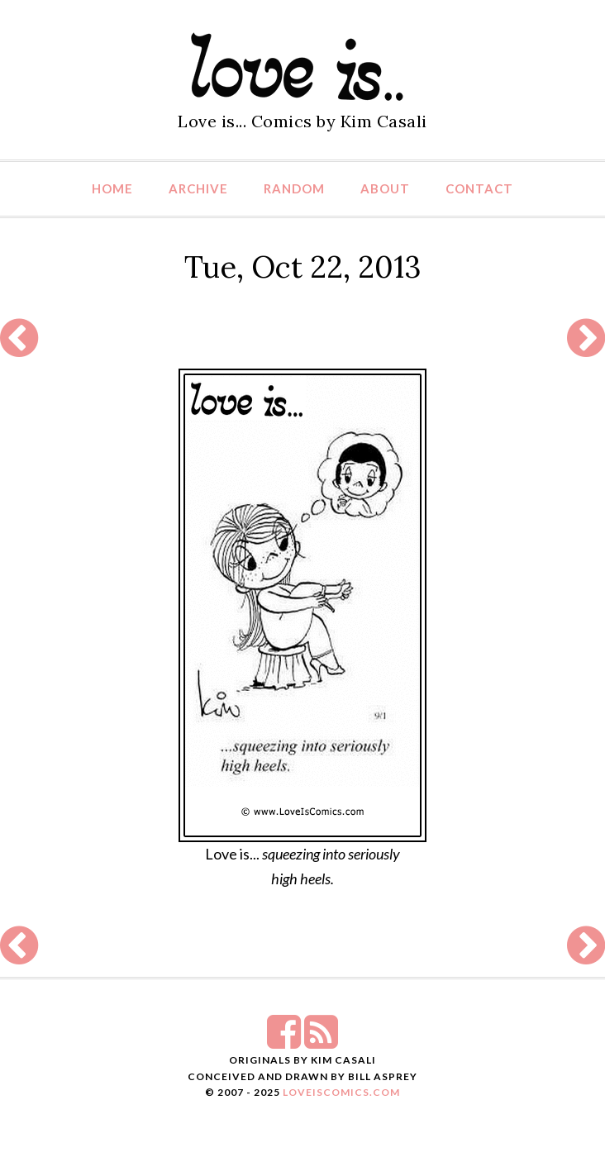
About (385, 188)
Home (112, 188)
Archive (198, 188)
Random (294, 188)
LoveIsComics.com (341, 1092)
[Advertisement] (302, 338)
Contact (479, 188)
